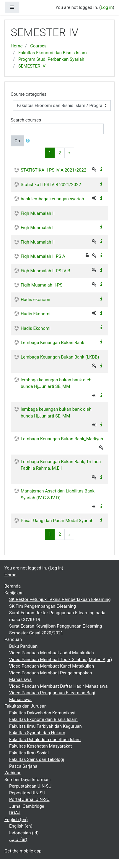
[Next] (69, 153)
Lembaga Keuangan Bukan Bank (52, 342)
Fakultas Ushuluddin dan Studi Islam (45, 739)
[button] (29, 141)
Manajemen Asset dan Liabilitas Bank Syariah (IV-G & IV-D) (57, 494)
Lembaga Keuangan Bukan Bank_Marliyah (62, 439)
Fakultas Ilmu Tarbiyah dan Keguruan (45, 726)
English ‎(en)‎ (16, 819)
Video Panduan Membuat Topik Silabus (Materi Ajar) (60, 659)
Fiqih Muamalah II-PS (41, 285)
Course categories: (29, 94)
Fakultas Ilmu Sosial (29, 753)
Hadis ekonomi (35, 299)
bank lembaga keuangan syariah (52, 198)
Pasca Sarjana (23, 766)
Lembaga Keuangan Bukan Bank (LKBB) (60, 357)
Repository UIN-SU (27, 793)
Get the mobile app (23, 851)
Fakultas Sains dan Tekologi (36, 759)
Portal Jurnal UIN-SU (29, 799)
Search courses (26, 120)
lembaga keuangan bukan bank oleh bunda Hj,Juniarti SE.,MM (56, 383)
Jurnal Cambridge (26, 806)
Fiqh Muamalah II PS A (43, 256)
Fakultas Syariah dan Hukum (37, 732)
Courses (38, 46)
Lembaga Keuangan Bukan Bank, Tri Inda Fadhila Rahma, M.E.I (61, 465)
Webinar (12, 772)
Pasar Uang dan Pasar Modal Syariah (57, 520)
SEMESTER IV (31, 66)
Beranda (12, 586)
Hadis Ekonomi (35, 313)
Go (17, 140)
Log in (107, 7)
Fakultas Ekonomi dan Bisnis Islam (52, 52)
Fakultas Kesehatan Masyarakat (40, 746)
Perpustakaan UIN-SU (30, 786)
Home (16, 46)
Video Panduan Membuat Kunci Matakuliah (51, 666)
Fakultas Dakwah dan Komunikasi (42, 713)
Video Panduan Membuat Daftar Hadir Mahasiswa (58, 686)
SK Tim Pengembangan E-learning (42, 606)
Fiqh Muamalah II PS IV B (45, 270)
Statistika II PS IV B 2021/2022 (51, 184)
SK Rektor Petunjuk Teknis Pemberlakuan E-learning (60, 599)
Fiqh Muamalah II (38, 213)
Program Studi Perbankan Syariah (51, 59)
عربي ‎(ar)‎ (18, 839)
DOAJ (14, 812)
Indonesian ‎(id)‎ (24, 833)
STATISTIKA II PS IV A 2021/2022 (53, 170)
